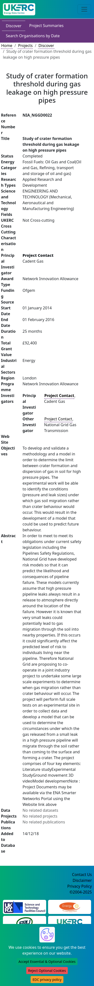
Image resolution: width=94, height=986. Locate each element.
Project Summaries (46, 25)
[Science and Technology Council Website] (24, 906)
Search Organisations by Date (33, 35)
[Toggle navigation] (84, 9)
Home (6, 45)
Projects (25, 45)
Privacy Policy (79, 886)
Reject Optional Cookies (47, 970)
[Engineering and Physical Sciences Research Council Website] (69, 906)
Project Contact (58, 419)
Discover (13, 25)
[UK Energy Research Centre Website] (70, 922)
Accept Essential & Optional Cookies (47, 961)
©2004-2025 (80, 892)
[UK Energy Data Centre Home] (19, 9)
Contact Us (82, 874)
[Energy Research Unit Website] (24, 922)
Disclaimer (82, 880)
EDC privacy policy (47, 979)
